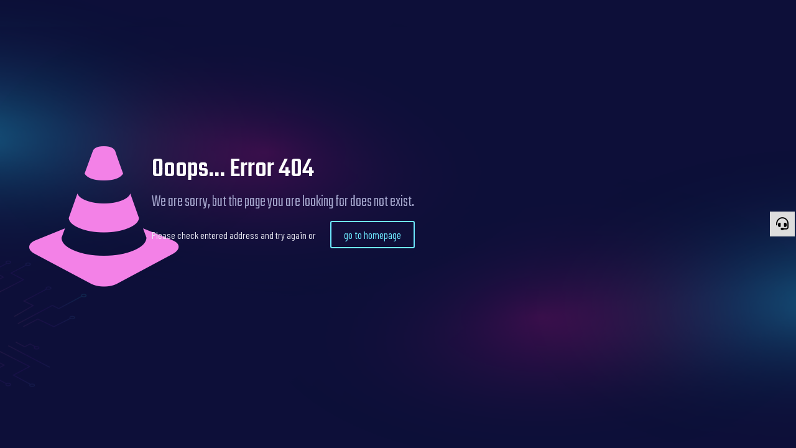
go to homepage (372, 234)
